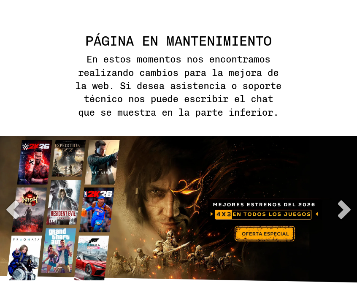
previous (12, 209)
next (344, 209)
